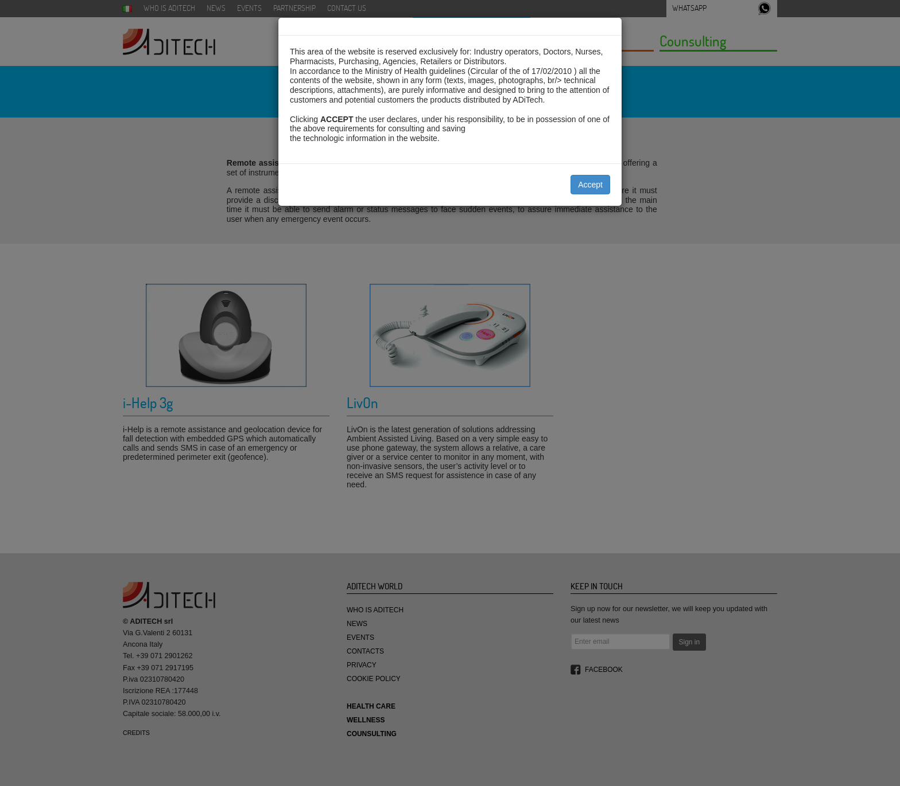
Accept (590, 184)
